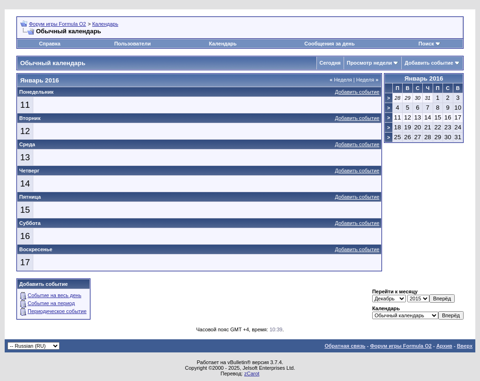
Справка (49, 43)
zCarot (251, 373)
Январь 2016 (424, 78)
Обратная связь (344, 346)
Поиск (426, 43)
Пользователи (132, 43)
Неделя (341, 79)
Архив (444, 346)
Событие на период (51, 303)
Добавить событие (429, 63)
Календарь (105, 24)
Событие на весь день (54, 295)
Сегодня (330, 63)
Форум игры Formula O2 (57, 24)
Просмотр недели (369, 63)
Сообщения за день (329, 43)
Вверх (464, 346)
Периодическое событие (57, 311)
